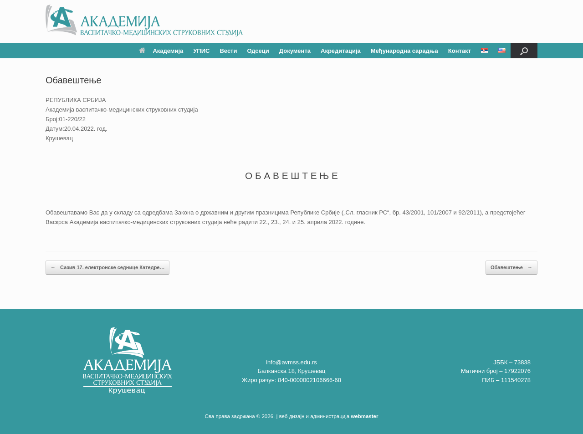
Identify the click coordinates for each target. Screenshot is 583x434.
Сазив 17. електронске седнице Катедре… (107, 267)
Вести (228, 50)
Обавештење (511, 267)
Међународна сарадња (404, 50)
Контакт (459, 50)
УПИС (201, 50)
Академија (161, 50)
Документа (295, 50)
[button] (524, 50)
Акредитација (341, 50)
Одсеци (258, 50)
